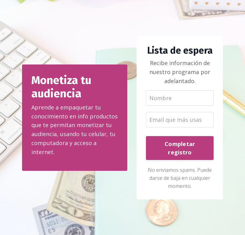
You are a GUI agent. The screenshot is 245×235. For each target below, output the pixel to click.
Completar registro (180, 148)
